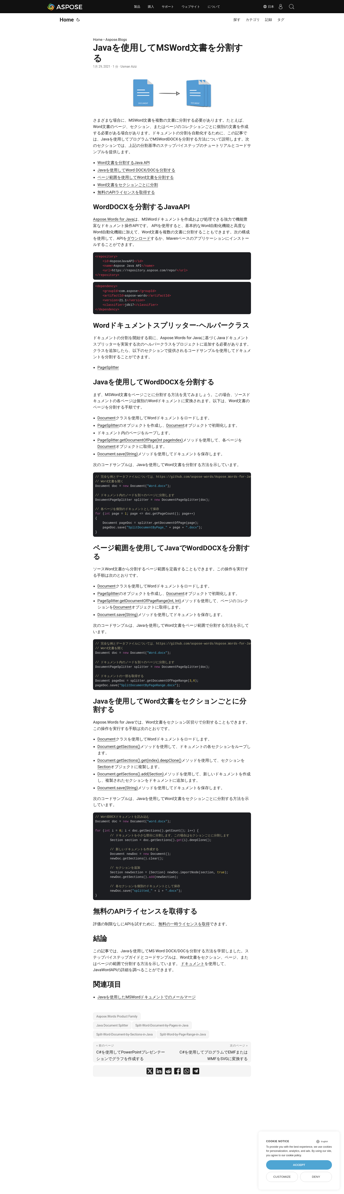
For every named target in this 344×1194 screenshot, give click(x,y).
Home (67, 20)
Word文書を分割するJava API (123, 162)
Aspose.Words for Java (113, 219)
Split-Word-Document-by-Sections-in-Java (124, 1034)
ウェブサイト (191, 6)
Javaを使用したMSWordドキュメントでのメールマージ (146, 997)
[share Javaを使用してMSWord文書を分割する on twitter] (150, 1072)
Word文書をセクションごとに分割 (127, 184)
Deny (316, 1176)
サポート (168, 6)
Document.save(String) (117, 454)
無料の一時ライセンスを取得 (184, 924)
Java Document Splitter (112, 1025)
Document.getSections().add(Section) (130, 774)
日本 (268, 7)
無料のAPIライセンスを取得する (126, 192)
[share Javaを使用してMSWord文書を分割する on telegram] (196, 1072)
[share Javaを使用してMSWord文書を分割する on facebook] (177, 1072)
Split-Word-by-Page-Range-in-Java (183, 1034)
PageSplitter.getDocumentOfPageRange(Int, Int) (139, 600)
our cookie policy (291, 1155)
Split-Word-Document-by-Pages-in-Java (161, 1025)
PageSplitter (108, 367)
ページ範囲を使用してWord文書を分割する (135, 177)
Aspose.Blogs (116, 40)
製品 (137, 6)
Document (106, 418)
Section (104, 766)
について (214, 6)
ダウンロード (138, 238)
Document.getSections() (118, 746)
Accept (299, 1165)
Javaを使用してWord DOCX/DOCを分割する (136, 170)
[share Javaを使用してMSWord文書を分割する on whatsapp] (186, 1072)
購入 (151, 6)
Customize (282, 1176)
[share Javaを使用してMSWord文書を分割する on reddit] (168, 1072)
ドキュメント (192, 963)
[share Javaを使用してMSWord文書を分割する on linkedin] (159, 1072)
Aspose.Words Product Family (116, 1016)
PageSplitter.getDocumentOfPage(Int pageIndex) (140, 440)
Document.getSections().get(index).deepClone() (139, 760)
